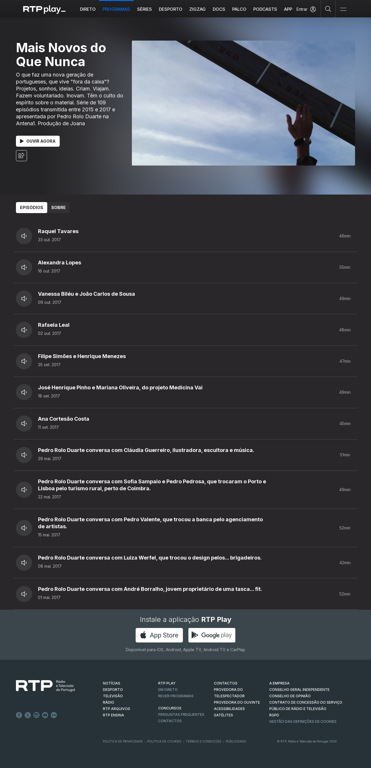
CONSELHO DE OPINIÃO (290, 696)
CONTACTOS (225, 683)
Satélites (223, 715)
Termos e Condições (203, 741)
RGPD (274, 715)
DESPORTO (113, 689)
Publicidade (236, 741)
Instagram (36, 715)
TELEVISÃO (113, 696)
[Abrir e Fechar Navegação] (343, 9)
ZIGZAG (198, 9)
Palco (239, 9)
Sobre (58, 207)
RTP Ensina (113, 715)
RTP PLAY (167, 683)
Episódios (31, 207)
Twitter (28, 715)
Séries (144, 9)
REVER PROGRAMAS (176, 696)
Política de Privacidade (123, 741)
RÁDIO (108, 702)
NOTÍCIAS (111, 683)
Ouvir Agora (38, 141)
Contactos (170, 721)
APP (288, 9)
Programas (116, 9)
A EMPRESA (279, 683)
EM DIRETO (168, 689)
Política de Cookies (164, 741)
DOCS (219, 9)
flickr (54, 715)
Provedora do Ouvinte (237, 702)
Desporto (171, 9)
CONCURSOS (169, 708)
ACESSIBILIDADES (229, 709)
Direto (88, 9)
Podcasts (265, 9)
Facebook (19, 715)
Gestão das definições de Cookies (303, 721)
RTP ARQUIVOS (116, 709)
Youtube (45, 715)
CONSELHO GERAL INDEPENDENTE (299, 689)
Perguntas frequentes (181, 714)
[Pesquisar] (328, 8)
